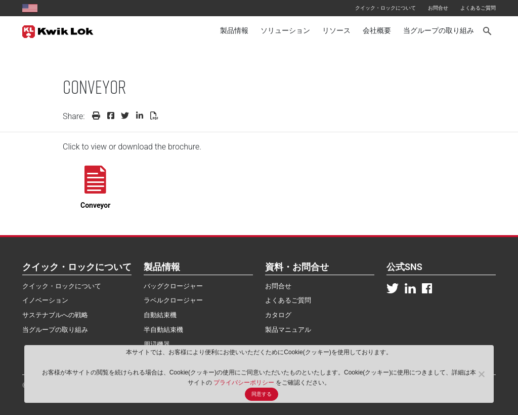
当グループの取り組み (438, 30)
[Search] (488, 31)
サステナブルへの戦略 (55, 315)
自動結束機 (160, 315)
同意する (261, 394)
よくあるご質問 (478, 8)
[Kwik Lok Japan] (58, 31)
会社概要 (377, 30)
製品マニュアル (288, 329)
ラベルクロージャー (173, 300)
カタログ (278, 315)
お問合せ (438, 8)
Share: (74, 116)
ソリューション (285, 30)
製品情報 (234, 30)
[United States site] (29, 8)
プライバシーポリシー (244, 382)
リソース (336, 30)
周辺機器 (157, 344)
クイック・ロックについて (385, 8)
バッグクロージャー (173, 286)
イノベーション (45, 300)
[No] (481, 374)
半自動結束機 (163, 329)
